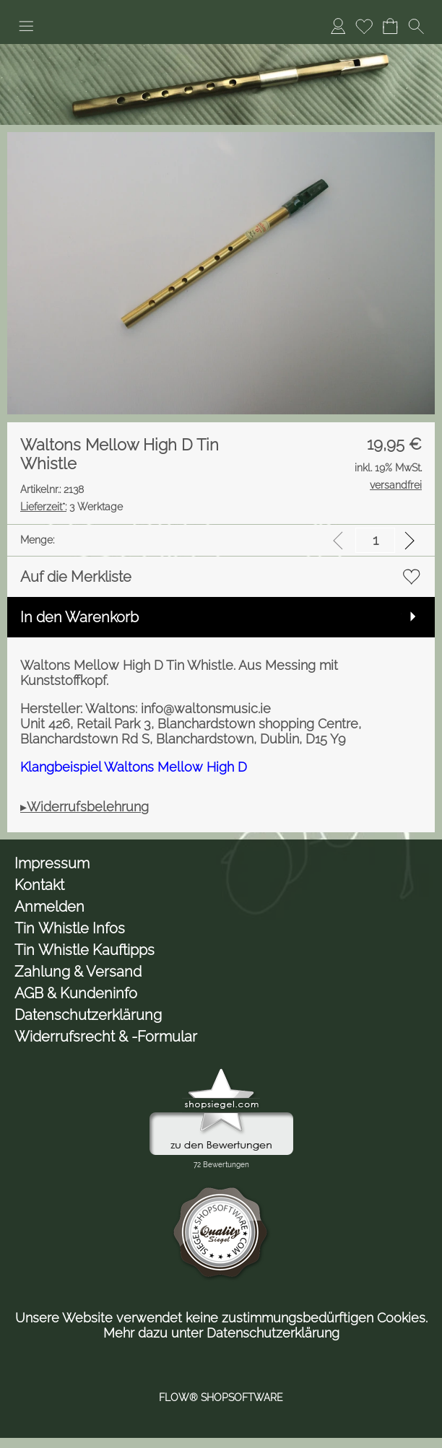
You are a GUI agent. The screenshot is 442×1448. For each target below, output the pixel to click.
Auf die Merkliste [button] (75, 576)
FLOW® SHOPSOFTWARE (221, 1397)
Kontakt (39, 885)
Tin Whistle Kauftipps (84, 950)
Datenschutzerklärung (88, 1015)
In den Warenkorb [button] (79, 617)
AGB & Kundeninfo (75, 993)
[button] (26, 26)
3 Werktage (71, 507)
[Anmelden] (338, 26)
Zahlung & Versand (78, 971)
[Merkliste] (364, 26)
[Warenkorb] (390, 26)
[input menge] (375, 540)
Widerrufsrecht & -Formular (105, 1036)
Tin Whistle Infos (69, 928)
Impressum (52, 863)
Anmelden (49, 906)
